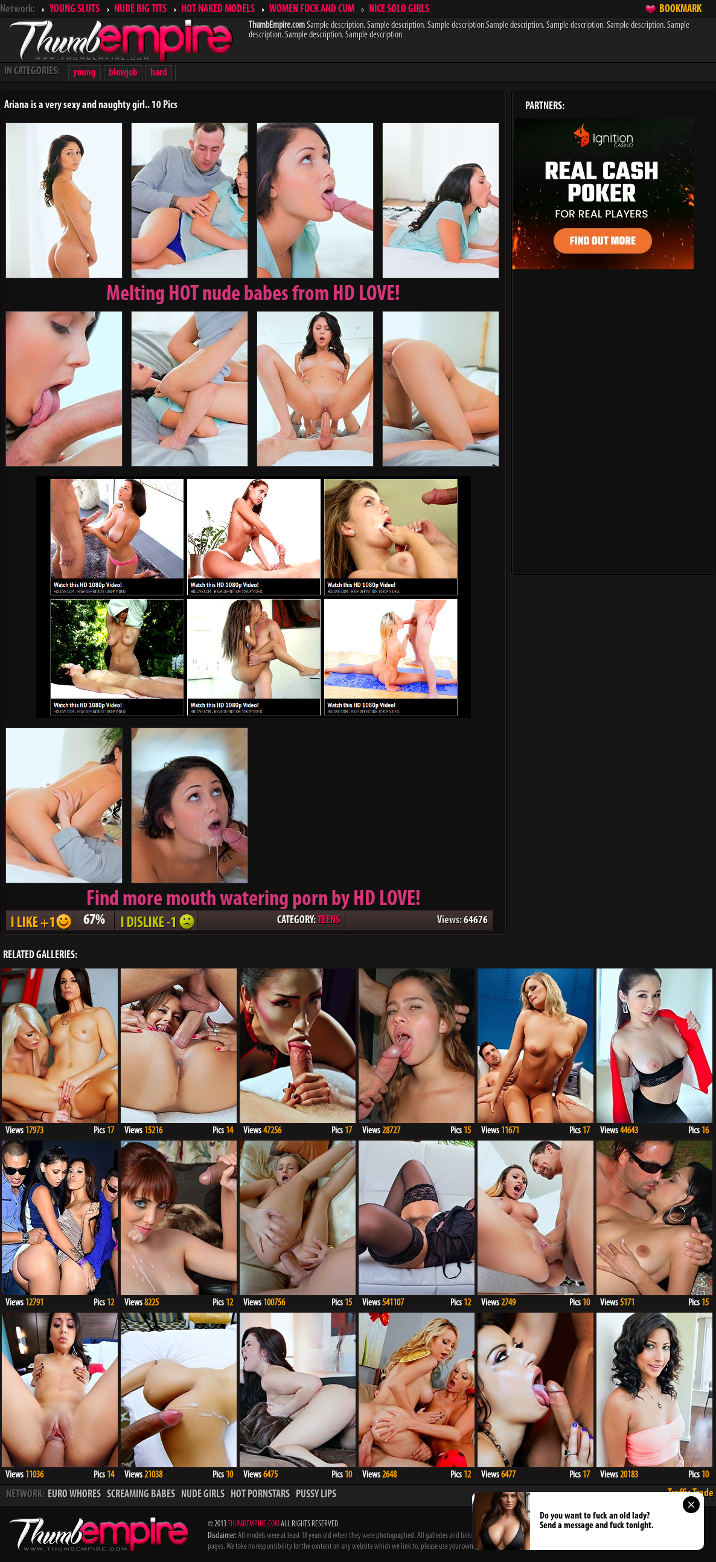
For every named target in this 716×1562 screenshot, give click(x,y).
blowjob (123, 73)
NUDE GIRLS (203, 1494)
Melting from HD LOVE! (253, 295)
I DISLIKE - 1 (156, 920)
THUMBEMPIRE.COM (254, 1524)
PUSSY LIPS (316, 1494)
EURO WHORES (74, 1494)
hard (158, 73)
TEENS (329, 920)
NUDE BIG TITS (140, 9)
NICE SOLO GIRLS (399, 9)
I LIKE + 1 (40, 920)
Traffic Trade (691, 1493)
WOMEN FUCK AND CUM (311, 9)
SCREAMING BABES (141, 1494)
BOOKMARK (680, 9)
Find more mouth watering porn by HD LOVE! (253, 900)
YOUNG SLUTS (75, 9)
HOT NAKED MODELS (218, 9)
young (84, 73)
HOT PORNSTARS (260, 1494)
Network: (17, 9)
